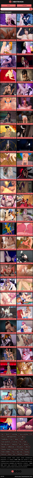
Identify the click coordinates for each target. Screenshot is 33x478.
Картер (16, 439)
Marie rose (27, 446)
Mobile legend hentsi (11, 436)
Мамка (9, 454)
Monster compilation (5, 451)
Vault (14, 454)
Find (20, 441)
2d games (26, 454)
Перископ (25, 444)
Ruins (13, 451)
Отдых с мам (19, 451)
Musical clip (14, 444)
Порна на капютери (23, 434)
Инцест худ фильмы (5, 441)
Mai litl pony (19, 454)
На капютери (14, 434)
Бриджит (3, 446)
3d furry (3, 436)
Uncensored (15, 449)
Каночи (27, 449)
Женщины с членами (6, 449)
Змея (2, 434)
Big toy (23, 436)
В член (11, 439)
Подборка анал (10, 446)
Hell (31, 434)
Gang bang (26, 451)
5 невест (22, 439)
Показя (24, 441)
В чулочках (14, 441)
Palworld (7, 434)
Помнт (20, 444)
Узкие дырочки (19, 446)
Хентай (2, 476)
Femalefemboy (4, 439)
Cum (19, 436)
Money (21, 449)
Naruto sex (3, 454)
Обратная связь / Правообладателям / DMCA (23, 476)
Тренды (8, 5)
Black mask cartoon (5, 444)
